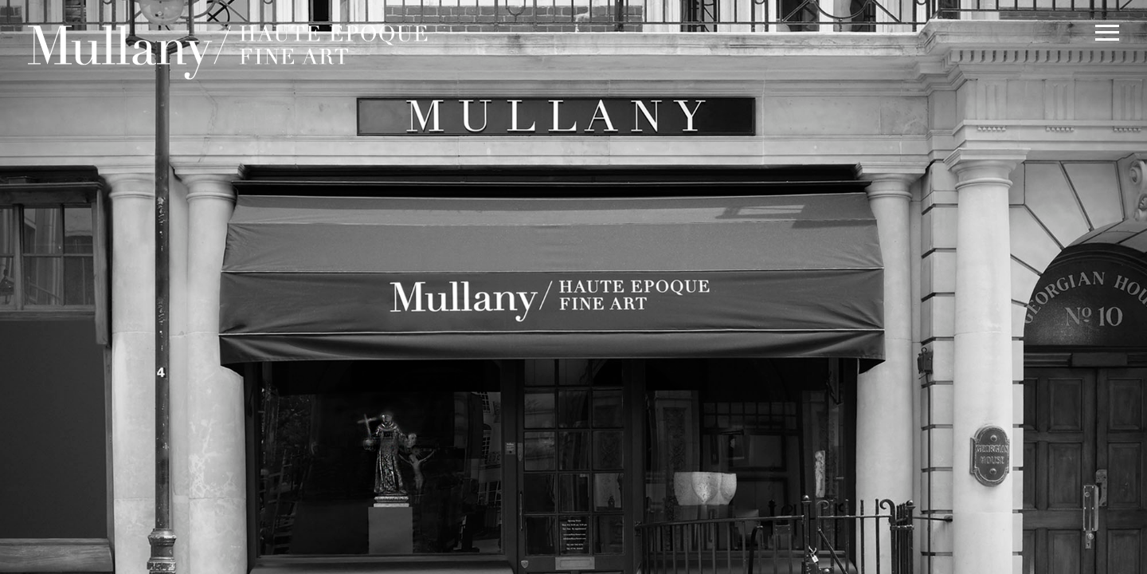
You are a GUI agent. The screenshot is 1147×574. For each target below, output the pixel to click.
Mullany (231, 47)
